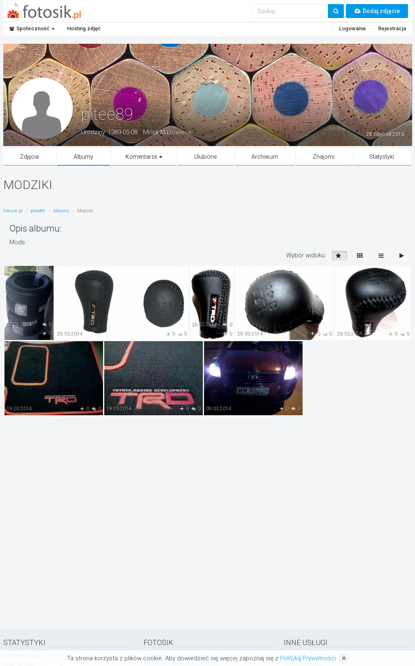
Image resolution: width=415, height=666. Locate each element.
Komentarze (144, 156)
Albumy (83, 156)
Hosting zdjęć (84, 28)
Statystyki (381, 156)
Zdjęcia (29, 156)
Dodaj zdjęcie (377, 11)
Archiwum (264, 156)
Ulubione (205, 156)
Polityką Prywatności (308, 658)
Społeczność (32, 28)
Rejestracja (392, 28)
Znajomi (323, 156)
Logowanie (352, 28)
